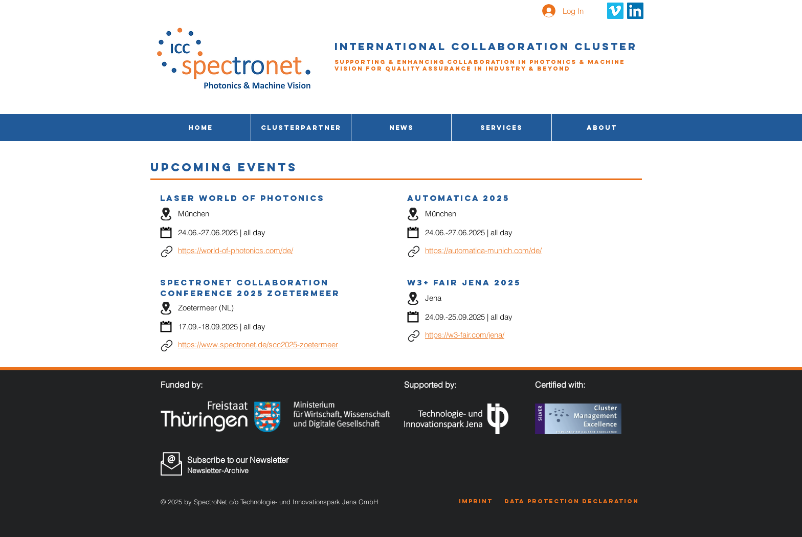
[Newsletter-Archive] (240, 470)
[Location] (166, 214)
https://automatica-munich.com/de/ (483, 250)
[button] (501, 127)
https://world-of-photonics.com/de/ (235, 250)
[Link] (166, 251)
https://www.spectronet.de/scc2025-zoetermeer (258, 344)
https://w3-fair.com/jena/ (464, 335)
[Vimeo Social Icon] (615, 11)
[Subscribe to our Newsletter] (241, 459)
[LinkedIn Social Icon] (635, 11)
